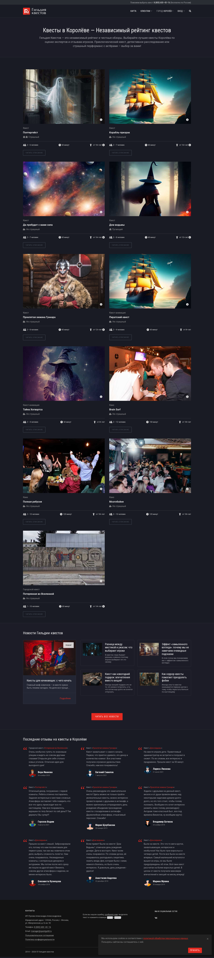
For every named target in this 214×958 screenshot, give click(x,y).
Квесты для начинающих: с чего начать (49, 680)
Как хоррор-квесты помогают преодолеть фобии (174, 677)
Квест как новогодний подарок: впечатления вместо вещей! (117, 677)
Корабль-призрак (119, 132)
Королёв (164, 11)
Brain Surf (115, 409)
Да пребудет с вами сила (38, 224)
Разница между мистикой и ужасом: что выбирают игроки (118, 647)
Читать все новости (107, 716)
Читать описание (34, 153)
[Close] (208, 938)
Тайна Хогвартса (33, 409)
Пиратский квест (119, 317)
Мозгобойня (116, 501)
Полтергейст (30, 132)
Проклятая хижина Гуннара (39, 317)
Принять (195, 950)
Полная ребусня (32, 501)
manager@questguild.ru (41, 931)
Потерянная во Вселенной (38, 593)
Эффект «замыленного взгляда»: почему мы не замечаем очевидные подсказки (175, 649)
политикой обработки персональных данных (165, 938)
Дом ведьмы (117, 224)
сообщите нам (111, 914)
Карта (133, 11)
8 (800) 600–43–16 (162, 2)
